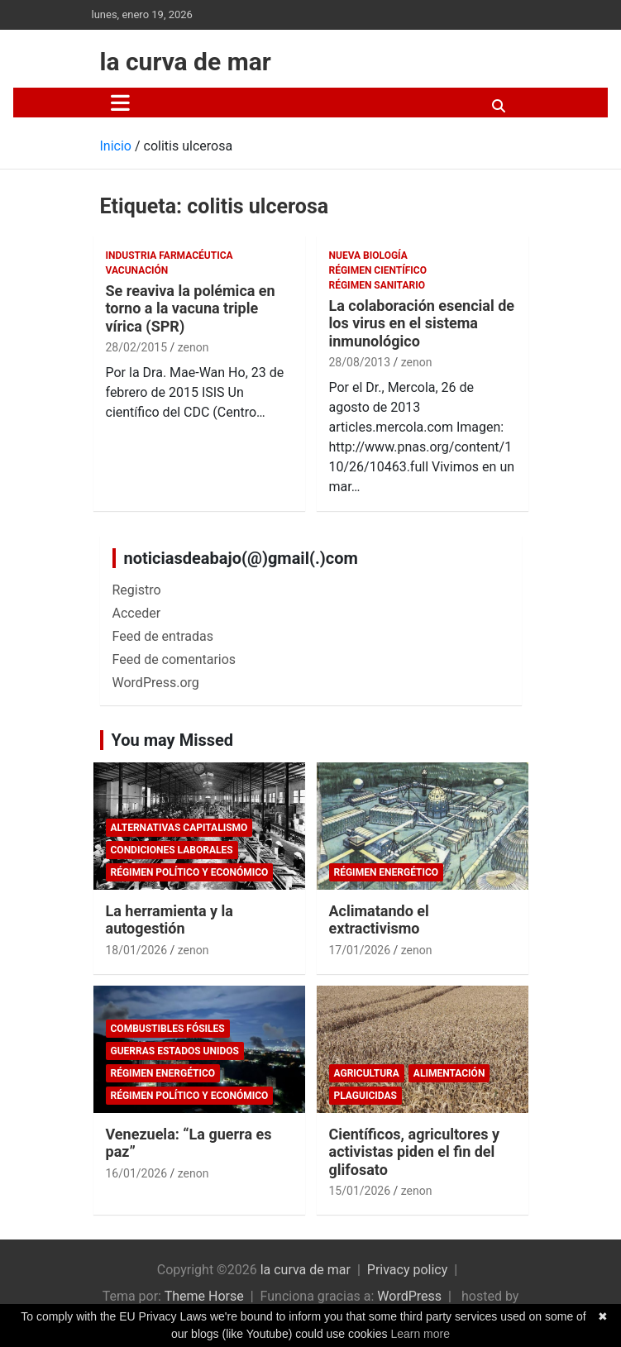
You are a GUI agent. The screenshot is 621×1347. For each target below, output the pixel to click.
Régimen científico (378, 270)
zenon (193, 347)
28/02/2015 (137, 347)
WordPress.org (155, 682)
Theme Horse (204, 1296)
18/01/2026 (137, 950)
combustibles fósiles (168, 1028)
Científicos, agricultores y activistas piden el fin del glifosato (414, 1151)
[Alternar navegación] (120, 102)
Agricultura (366, 1073)
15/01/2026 (360, 1190)
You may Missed (173, 740)
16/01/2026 (137, 1173)
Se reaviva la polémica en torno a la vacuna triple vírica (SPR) (190, 308)
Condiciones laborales (172, 850)
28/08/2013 (360, 362)
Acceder (136, 613)
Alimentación (449, 1073)
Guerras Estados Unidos (175, 1051)
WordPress (409, 1296)
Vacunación (137, 270)
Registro (136, 590)
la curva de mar (185, 61)
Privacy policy (407, 1270)
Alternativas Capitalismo (179, 828)
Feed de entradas (162, 636)
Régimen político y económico (190, 872)
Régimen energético (386, 872)
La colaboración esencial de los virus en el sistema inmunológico (422, 323)
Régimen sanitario (377, 285)
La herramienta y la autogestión (169, 920)
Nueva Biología (368, 255)
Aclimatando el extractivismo (379, 920)
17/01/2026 (360, 950)
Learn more (420, 1333)
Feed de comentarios (174, 659)
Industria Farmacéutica (169, 255)
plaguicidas (365, 1095)
